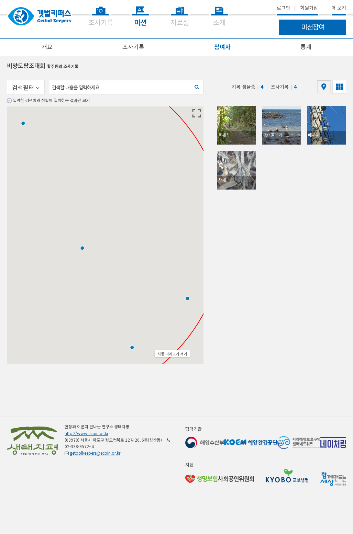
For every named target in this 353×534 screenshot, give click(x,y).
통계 (305, 46)
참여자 (222, 46)
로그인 (283, 7)
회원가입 (309, 7)
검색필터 (26, 87)
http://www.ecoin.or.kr (86, 433)
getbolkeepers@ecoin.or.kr (95, 453)
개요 (47, 46)
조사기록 (133, 46)
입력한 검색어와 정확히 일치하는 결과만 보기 (51, 100)
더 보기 (338, 7)
